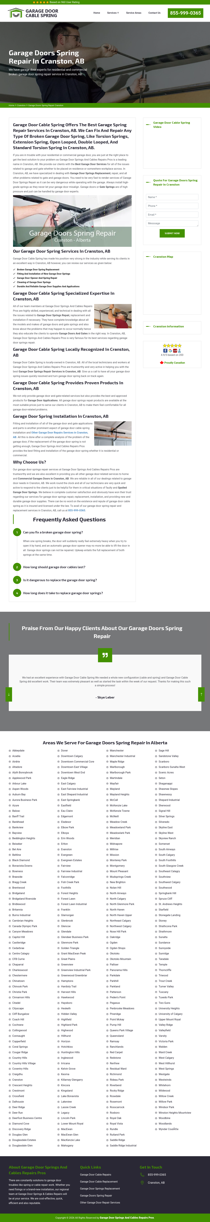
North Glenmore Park (122, 904)
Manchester (117, 750)
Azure (15, 805)
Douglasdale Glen (22, 1145)
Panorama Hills (119, 970)
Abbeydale (18, 750)
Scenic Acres (166, 772)
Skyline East (166, 827)
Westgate (164, 1074)
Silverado (164, 821)
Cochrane (17, 1024)
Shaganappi (165, 783)
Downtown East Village (74, 767)
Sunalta (163, 937)
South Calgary (167, 854)
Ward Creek (165, 1052)
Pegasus (115, 1002)
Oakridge (115, 937)
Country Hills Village (24, 1063)
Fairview (66, 865)
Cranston (21, 105)
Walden (163, 1046)
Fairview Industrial (71, 871)
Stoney (163, 920)
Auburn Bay (19, 794)
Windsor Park (166, 1107)
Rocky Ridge (117, 1090)
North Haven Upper (121, 915)
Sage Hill (164, 750)
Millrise (114, 849)
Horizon (65, 1041)
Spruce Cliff (165, 898)
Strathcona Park (168, 926)
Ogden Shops (117, 948)
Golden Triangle (70, 948)
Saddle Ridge (117, 1140)
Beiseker (17, 843)
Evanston (66, 849)
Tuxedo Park (166, 997)
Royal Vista (116, 1123)
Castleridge (19, 942)
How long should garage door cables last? (54, 567)
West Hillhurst (167, 1063)
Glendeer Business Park (74, 937)
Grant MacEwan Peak (73, 953)
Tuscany (163, 992)
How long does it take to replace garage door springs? (63, 593)
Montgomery (117, 865)
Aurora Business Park (24, 800)
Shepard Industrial (169, 800)
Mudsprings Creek (120, 876)
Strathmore (165, 931)
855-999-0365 (185, 13)
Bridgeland (18, 893)
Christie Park (19, 992)
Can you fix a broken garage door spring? (53, 532)
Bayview (17, 832)
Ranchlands (116, 1046)
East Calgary (68, 783)
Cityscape (18, 1008)
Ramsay (114, 1041)
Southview (165, 876)
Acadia (16, 756)
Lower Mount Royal (72, 1123)
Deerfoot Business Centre (27, 1118)
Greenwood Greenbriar (74, 975)
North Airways (118, 893)
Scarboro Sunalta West (172, 767)
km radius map (172, 286)
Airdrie (16, 761)
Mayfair (114, 783)
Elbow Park (67, 827)
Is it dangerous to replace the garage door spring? (60, 580)
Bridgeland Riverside (24, 898)
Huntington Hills (70, 1052)
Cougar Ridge (20, 1052)
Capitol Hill (18, 937)
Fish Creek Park (70, 882)
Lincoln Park (68, 1118)
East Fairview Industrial (74, 788)
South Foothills (167, 860)
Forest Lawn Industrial (74, 904)
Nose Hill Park (118, 931)
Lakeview (66, 1101)
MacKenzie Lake (70, 1140)
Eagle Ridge (68, 778)
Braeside (17, 876)
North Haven (117, 909)
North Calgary (118, 898)
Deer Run (17, 1112)
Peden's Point (117, 997)
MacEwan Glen (69, 1134)
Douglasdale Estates (24, 1140)
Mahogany (67, 1145)
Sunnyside (165, 948)
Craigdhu (17, 1074)
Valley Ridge (166, 1024)
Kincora (65, 1085)
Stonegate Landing (169, 915)
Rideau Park (117, 1079)
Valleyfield (165, 1030)
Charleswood (20, 970)
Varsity (163, 1035)
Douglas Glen (20, 1134)
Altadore (17, 767)
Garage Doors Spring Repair (96, 1195)
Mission (114, 854)
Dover (64, 750)
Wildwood (164, 1090)
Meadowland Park (120, 827)
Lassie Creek (68, 1107)
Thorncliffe (165, 970)
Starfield (163, 909)
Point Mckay (117, 1019)
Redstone (115, 1057)
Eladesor (66, 821)
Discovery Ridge (21, 1129)
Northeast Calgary (120, 920)
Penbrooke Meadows (122, 1008)
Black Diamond (21, 860)
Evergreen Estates (71, 860)
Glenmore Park (69, 942)
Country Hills (19, 1057)
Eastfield (66, 805)
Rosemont (116, 1101)
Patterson (115, 992)
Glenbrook (67, 920)
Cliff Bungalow (20, 1013)
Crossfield (18, 1096)
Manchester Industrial (122, 756)
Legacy (65, 1112)
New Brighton (118, 882)
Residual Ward (118, 1068)
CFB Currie (18, 959)
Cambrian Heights (22, 920)
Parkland (115, 986)
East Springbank (70, 800)
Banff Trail (18, 816)
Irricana (65, 1063)
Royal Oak (116, 1118)
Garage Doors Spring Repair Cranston (45, 105)
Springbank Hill (167, 893)
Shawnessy (165, 794)
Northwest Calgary (120, 926)
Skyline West (166, 832)
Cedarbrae (18, 948)
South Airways (167, 849)
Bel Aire (16, 849)
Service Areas (133, 12)
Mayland (115, 788)
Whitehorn (165, 1085)
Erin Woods (67, 838)
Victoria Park (166, 1041)
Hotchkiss (67, 1046)
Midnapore (116, 843)
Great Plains (68, 959)
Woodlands (165, 1123)
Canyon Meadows (22, 931)
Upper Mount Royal (170, 1019)
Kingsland (66, 1090)
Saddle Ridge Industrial (123, 1145)
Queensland (117, 1035)
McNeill (114, 816)
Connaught (18, 1035)
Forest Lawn (68, 898)
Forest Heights (69, 893)
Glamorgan (67, 915)
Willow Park (165, 1101)
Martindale (116, 778)
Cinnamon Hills (21, 997)
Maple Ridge (117, 761)
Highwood (67, 1030)
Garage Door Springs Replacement (100, 1188)
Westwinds (165, 1079)
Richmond (116, 1074)
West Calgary (166, 1057)
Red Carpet (116, 1052)
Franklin (65, 909)
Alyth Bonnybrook (22, 772)
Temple (163, 964)
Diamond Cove (20, 1123)
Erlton (64, 843)
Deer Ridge (18, 1107)
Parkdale (115, 975)
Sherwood (164, 805)
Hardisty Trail (68, 986)
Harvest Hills (68, 992)
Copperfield (19, 1041)
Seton (162, 778)
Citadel (16, 1002)
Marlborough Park (120, 772)
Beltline (16, 854)
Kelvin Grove (68, 1068)
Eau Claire (67, 810)
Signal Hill (164, 810)
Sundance (164, 942)
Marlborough (117, 767)
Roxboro (115, 1112)
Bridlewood (18, 904)
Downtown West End (73, 772)
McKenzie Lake (119, 805)
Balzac (16, 810)
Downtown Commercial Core (77, 761)
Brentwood (18, 887)
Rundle (114, 1129)
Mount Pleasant (119, 871)
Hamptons (67, 981)
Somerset (164, 843)
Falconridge (68, 876)
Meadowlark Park (120, 832)
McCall (114, 800)
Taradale (164, 959)
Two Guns (164, 1002)
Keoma (65, 1074)
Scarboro (164, 761)
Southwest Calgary (169, 882)
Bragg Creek (19, 882)
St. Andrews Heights (170, 904)
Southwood (165, 887)
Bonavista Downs (22, 865)
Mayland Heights (120, 794)
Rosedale (115, 1096)
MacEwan (66, 1129)
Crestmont (18, 1090)
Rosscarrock (117, 1107)
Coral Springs (20, 1046)
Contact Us (154, 12)
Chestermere (19, 975)
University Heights (169, 1008)
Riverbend (116, 1085)
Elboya (65, 832)
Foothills (66, 887)
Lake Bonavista (70, 1096)
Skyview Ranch (167, 838)
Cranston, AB (156, 1182)
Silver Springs (166, 816)
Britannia (17, 909)
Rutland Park (117, 1134)
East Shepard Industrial (74, 794)
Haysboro (66, 1002)
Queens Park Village (121, 1030)
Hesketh (66, 1008)
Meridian (115, 838)
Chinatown (18, 981)
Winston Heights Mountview (175, 1112)
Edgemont (67, 816)
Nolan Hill (115, 887)
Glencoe (66, 926)
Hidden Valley (69, 1013)
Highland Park (69, 1024)
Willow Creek (166, 1096)
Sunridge (164, 953)
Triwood (163, 975)
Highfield (66, 1019)
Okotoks (115, 953)
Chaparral (18, 964)
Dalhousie (18, 1101)
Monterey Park (118, 860)
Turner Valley (166, 986)
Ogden (113, 942)
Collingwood (19, 1030)
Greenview (67, 964)
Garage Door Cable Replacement (99, 1181)
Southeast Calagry (169, 871)
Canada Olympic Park (24, 926)
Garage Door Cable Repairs (95, 1174)
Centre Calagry (20, 953)
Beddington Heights (23, 838)
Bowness (17, 871)
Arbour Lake (19, 783)
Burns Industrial (21, 915)
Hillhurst (66, 1035)
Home (97, 12)
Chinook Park (20, 986)
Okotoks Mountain (120, 959)
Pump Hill (115, 1024)
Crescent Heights (22, 1085)
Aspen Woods (20, 788)
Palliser (114, 964)
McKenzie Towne (120, 810)
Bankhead (18, 821)
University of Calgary (170, 1013)
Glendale (66, 931)
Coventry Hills (20, 1068)
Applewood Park (21, 778)
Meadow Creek (118, 821)
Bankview (17, 827)
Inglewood (67, 1057)
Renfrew (115, 1063)
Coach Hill (18, 1019)
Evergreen (66, 854)
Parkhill (114, 981)
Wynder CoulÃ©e (168, 1129)
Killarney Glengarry (72, 1079)
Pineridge (115, 1013)
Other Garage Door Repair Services (100, 1202)
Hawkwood (67, 997)
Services (113, 12)
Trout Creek (165, 981)
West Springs (166, 1068)
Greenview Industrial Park (76, 970)
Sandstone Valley (169, 756)
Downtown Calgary (72, 756)
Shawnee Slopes (168, 788)
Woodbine (164, 1118)
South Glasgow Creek (171, 865)
